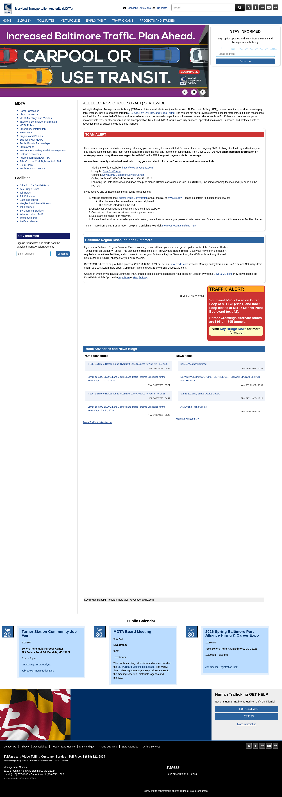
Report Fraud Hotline (63, 746)
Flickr (262, 7)
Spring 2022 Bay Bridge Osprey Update (200, 393)
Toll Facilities (27, 207)
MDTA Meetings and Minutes (36, 118)
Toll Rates (46, 20)
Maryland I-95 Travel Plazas (35, 203)
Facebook (255, 7)
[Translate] (161, 7)
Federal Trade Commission (132, 197)
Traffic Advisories (29, 221)
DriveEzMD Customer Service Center (123, 174)
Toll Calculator (27, 196)
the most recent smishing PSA (179, 225)
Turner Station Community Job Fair (49, 633)
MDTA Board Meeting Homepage (136, 666)
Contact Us (10, 746)
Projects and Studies (157, 20)
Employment (96, 20)
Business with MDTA (31, 139)
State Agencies (129, 746)
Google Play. (140, 277)
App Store (123, 277)
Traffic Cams (122, 20)
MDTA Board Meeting (132, 631)
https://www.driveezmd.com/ (137, 167)
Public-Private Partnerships (35, 143)
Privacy (25, 746)
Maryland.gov (86, 746)
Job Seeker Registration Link (38, 670)
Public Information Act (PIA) (35, 157)
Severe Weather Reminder (193, 364)
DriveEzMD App (111, 171)
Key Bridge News (29, 189)
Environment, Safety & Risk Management (43, 150)
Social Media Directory (275, 7)
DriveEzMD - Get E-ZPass (34, 185)
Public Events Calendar (33, 168)
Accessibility (40, 746)
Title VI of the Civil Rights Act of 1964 (40, 161)
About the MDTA (29, 114)
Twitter (249, 7)
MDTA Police (70, 20)
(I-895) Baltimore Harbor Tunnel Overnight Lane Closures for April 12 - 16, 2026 (127, 364)
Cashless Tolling (29, 199)
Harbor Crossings (29, 110)
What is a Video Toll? (31, 214)
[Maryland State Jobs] (138, 7)
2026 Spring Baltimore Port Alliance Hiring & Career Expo (232, 633)
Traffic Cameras (28, 217)
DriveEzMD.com (179, 264)
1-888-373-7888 (246, 709)
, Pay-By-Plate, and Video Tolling (151, 112)
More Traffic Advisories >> (97, 422)
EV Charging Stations (32, 210)
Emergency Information (33, 128)
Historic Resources (30, 154)
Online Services (151, 746)
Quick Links (26, 164)
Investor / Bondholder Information (38, 121)
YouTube (269, 7)
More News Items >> (187, 418)
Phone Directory (108, 746)
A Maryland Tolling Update (193, 407)
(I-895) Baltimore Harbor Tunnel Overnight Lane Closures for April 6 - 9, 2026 (126, 393)
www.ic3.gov (175, 197)
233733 (247, 717)
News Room (26, 132)
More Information (246, 724)
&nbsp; (174, 481)
